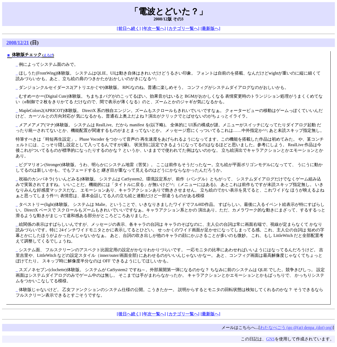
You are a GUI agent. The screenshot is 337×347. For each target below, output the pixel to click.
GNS (270, 339)
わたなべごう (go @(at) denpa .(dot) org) (296, 327)
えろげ (48, 55)
